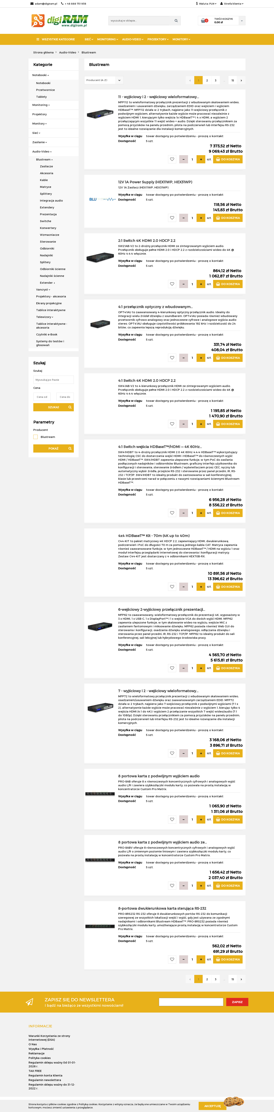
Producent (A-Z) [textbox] (96, 80)
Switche (45, 221)
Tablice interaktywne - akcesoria (51, 325)
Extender (47, 282)
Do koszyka (228, 159)
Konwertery (48, 228)
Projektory (158, 39)
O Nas (33, 1044)
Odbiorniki (47, 248)
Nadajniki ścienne (52, 275)
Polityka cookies (40, 1058)
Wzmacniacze (49, 234)
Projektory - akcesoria (51, 296)
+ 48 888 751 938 (73, 3)
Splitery (45, 262)
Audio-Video (133, 39)
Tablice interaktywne (50, 310)
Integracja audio (51, 200)
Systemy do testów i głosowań (50, 343)
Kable (44, 180)
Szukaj (53, 407)
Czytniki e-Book (46, 334)
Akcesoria (46, 173)
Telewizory (44, 317)
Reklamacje (37, 1053)
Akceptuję (212, 1105)
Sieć (89, 39)
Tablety (41, 96)
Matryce (45, 186)
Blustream (44, 159)
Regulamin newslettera (45, 1080)
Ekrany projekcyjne (49, 303)
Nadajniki (46, 255)
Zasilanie (39, 142)
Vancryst (43, 289)
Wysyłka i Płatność (41, 1048)
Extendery (47, 207)
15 (232, 80)
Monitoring (107, 39)
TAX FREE (35, 1070)
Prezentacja (48, 214)
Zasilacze (46, 166)
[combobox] (104, 80)
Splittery (46, 193)
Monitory (181, 39)
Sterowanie (48, 241)
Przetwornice (45, 89)
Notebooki (40, 75)
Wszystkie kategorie (56, 39)
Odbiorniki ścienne (52, 269)
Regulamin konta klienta (45, 1075)
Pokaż (53, 448)
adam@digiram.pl (43, 3)
